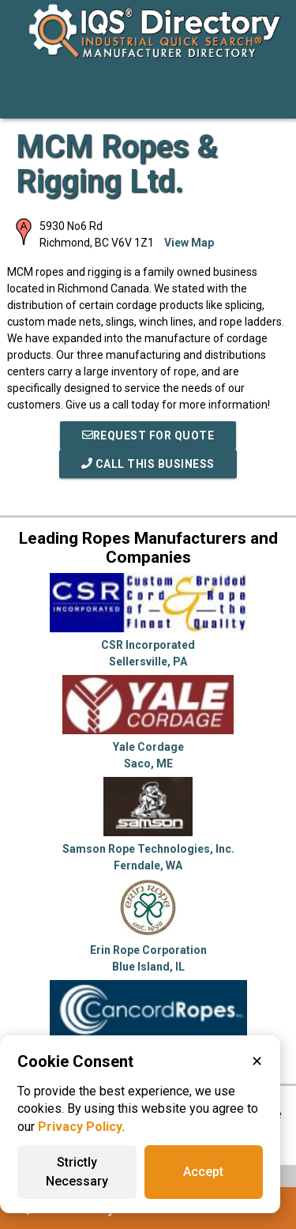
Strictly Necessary (77, 1172)
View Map (189, 242)
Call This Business (148, 464)
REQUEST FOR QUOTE (148, 435)
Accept (203, 1171)
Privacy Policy (80, 1126)
